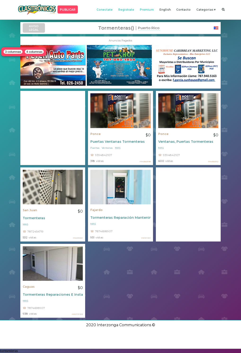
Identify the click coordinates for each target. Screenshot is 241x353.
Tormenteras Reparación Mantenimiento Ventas (120, 217)
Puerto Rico (148, 28)
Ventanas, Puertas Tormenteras (185, 141)
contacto (183, 9)
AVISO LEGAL (34, 27)
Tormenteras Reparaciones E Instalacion (53, 294)
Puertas (94, 147)
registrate (126, 9)
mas (117, 147)
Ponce (95, 134)
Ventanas (107, 147)
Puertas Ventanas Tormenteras (117, 141)
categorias (204, 9)
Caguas (29, 286)
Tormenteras (34, 218)
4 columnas (34, 52)
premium (147, 9)
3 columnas (13, 52)
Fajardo (96, 210)
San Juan (30, 210)
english (165, 9)
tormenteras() (116, 28)
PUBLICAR (67, 9)
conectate (104, 9)
